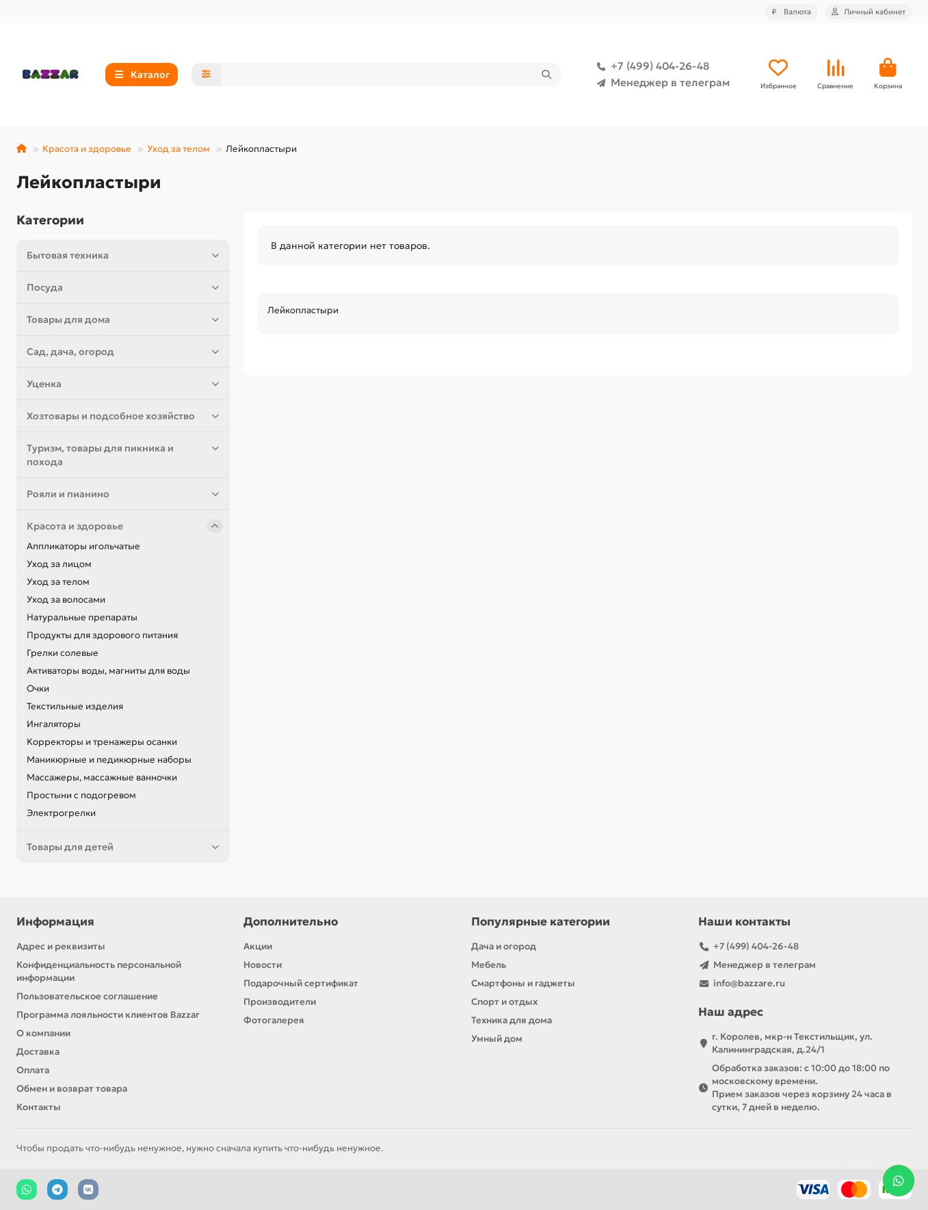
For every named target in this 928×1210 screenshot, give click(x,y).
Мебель (488, 965)
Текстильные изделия (75, 706)
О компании (43, 1033)
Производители (279, 1002)
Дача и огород (503, 946)
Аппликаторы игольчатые (83, 546)
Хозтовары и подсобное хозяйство (125, 416)
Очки (38, 688)
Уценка (125, 384)
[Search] (391, 74)
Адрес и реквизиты (60, 946)
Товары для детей (125, 847)
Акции (257, 946)
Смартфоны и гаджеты (523, 983)
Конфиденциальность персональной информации (98, 971)
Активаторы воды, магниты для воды (108, 670)
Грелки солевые (62, 653)
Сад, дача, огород (125, 351)
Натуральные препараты (82, 617)
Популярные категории (540, 922)
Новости (262, 965)
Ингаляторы (54, 724)
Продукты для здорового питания (102, 635)
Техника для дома (511, 1020)
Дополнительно (290, 922)
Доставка (37, 1051)
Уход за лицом (59, 564)
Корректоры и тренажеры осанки (102, 742)
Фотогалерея (273, 1020)
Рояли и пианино (125, 494)
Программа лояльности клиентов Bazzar (108, 1015)
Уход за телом (178, 149)
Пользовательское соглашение (87, 996)
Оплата (32, 1070)
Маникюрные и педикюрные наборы (109, 759)
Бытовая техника (125, 255)
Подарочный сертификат (300, 983)
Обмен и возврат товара (71, 1088)
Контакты (38, 1107)
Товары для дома (125, 319)
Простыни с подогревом (81, 795)
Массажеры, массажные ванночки (102, 777)
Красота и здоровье (86, 149)
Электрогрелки (61, 813)
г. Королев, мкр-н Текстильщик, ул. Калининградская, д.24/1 (792, 1043)
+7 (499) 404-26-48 (650, 66)
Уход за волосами (66, 599)
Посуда (125, 287)
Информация (55, 922)
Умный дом (496, 1038)
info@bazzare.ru (749, 983)
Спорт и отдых (504, 1002)
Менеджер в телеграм (661, 82)
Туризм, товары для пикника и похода (125, 454)
